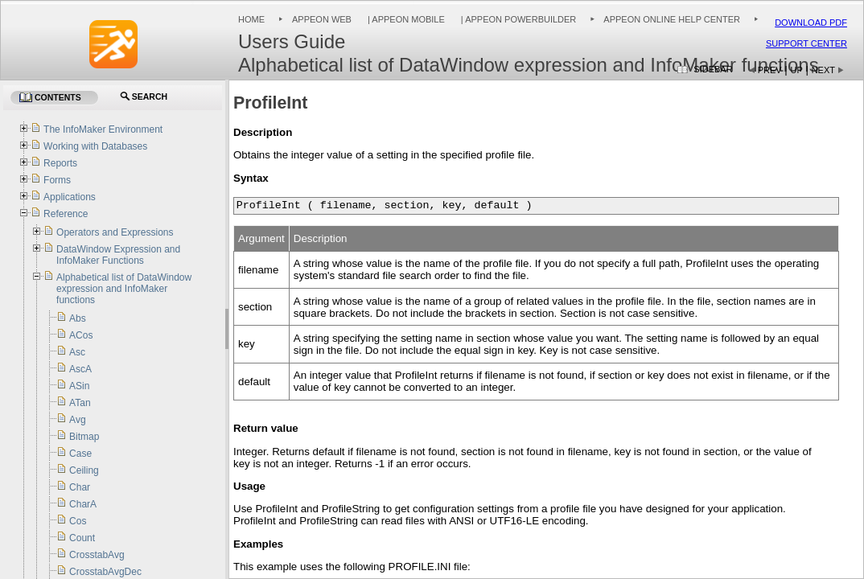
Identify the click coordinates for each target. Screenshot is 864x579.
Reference (65, 214)
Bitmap (84, 436)
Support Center (806, 43)
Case (80, 453)
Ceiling (84, 470)
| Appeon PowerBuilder (518, 19)
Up (797, 70)
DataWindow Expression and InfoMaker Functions (118, 255)
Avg (77, 419)
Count (82, 538)
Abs (77, 318)
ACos (81, 335)
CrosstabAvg (96, 555)
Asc (77, 352)
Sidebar (712, 69)
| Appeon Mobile (405, 19)
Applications (69, 197)
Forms (57, 180)
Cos (77, 521)
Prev (770, 70)
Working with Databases (95, 146)
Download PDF (811, 22)
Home (251, 19)
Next (823, 70)
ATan (79, 403)
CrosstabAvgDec (105, 571)
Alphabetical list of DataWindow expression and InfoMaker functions (123, 289)
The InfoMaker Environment (103, 129)
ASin (79, 386)
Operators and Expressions (114, 232)
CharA (83, 504)
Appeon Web (322, 19)
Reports (60, 163)
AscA (80, 369)
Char (79, 487)
